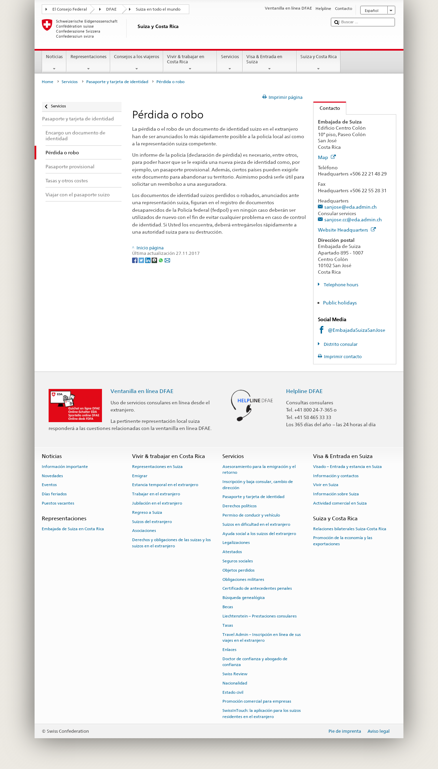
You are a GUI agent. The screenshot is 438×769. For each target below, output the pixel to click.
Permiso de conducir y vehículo (251, 515)
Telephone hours (340, 284)
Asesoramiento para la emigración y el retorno (259, 469)
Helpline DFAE (304, 391)
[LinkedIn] (148, 259)
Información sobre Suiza (336, 494)
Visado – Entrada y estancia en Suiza (347, 466)
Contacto (326, 108)
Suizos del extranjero (152, 521)
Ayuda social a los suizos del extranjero (259, 533)
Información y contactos (336, 475)
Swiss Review (234, 674)
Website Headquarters (347, 230)
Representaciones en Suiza (157, 466)
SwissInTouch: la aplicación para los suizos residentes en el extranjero (261, 713)
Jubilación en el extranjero (157, 503)
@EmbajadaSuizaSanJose (356, 330)
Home (47, 81)
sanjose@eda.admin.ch (350, 207)
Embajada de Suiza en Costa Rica (73, 528)
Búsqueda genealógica (243, 597)
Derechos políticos (239, 506)
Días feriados (54, 494)
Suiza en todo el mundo (158, 9)
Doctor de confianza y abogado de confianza (254, 661)
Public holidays (340, 302)
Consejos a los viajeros (137, 62)
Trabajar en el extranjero (156, 494)
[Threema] (155, 259)
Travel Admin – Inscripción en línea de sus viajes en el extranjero (261, 637)
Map (327, 157)
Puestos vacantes (58, 503)
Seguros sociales (237, 561)
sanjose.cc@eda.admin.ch (353, 219)
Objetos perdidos (238, 570)
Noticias (54, 62)
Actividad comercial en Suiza (340, 503)
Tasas (227, 625)
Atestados (232, 551)
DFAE (111, 9)
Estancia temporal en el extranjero (165, 484)
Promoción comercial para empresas (256, 701)
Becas (227, 606)
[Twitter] (142, 259)
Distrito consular (340, 344)
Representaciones (88, 62)
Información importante (65, 466)
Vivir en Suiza (325, 484)
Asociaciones (144, 530)
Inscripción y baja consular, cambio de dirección (257, 484)
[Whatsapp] (161, 259)
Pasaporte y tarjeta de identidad (117, 81)
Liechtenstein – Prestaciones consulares (259, 616)
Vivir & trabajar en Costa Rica (190, 62)
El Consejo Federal (69, 9)
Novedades (52, 475)
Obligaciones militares (243, 579)
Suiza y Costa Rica (318, 62)
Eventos (49, 484)
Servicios (229, 62)
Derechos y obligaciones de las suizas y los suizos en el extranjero (171, 542)
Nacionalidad (234, 683)
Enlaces (229, 649)
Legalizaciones (236, 542)
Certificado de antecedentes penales (257, 588)
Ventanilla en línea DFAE (142, 391)
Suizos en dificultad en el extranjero (256, 524)
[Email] (167, 259)
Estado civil (232, 692)
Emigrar (139, 475)
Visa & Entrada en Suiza (269, 62)
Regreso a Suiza (147, 512)
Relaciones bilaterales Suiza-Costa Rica (349, 528)
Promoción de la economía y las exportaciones (342, 540)
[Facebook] (135, 259)
